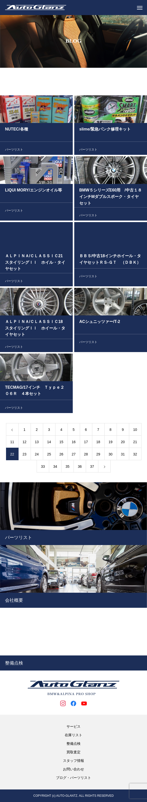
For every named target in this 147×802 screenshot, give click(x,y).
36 (80, 467)
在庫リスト (73, 735)
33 (43, 467)
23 (25, 455)
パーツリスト (14, 150)
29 (98, 455)
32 (135, 455)
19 (111, 443)
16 (74, 443)
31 (123, 455)
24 (37, 455)
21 (135, 443)
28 (86, 455)
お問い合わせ (73, 769)
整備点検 (73, 743)
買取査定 (73, 752)
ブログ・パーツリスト (73, 777)
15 (61, 443)
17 (86, 443)
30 (111, 455)
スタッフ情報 (73, 760)
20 (123, 443)
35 (67, 467)
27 (74, 455)
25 (49, 455)
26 (61, 455)
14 (49, 443)
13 (37, 443)
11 (12, 443)
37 (92, 467)
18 (98, 443)
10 (135, 430)
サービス (73, 726)
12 (25, 443)
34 (55, 467)
